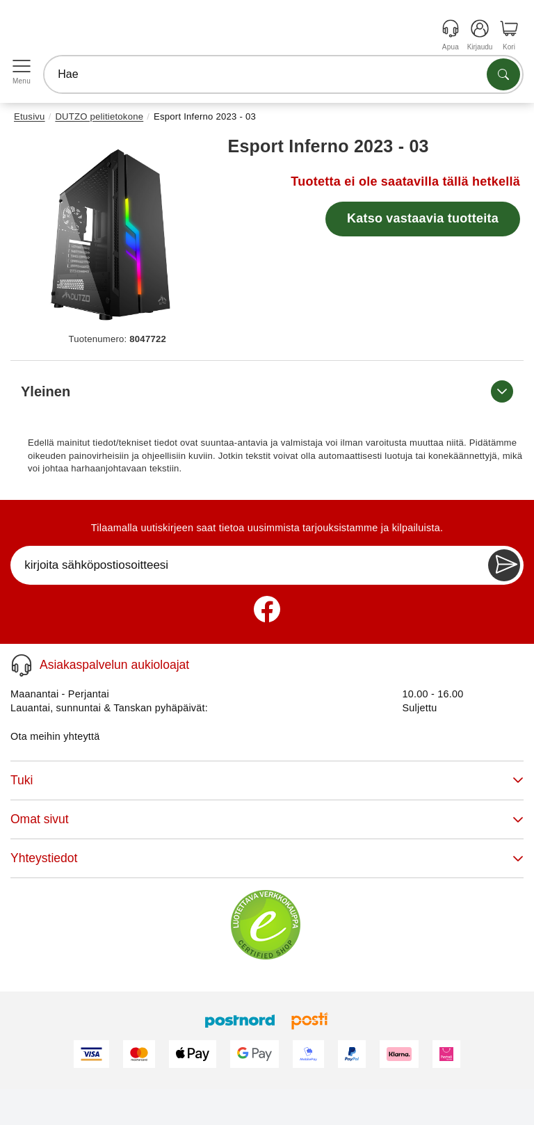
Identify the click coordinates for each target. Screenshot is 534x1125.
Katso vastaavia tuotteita (423, 218)
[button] (112, 232)
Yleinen (267, 391)
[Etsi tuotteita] (503, 74)
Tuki (267, 780)
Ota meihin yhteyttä (55, 736)
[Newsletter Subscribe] (504, 565)
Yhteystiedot (267, 858)
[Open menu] (22, 66)
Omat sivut (267, 819)
